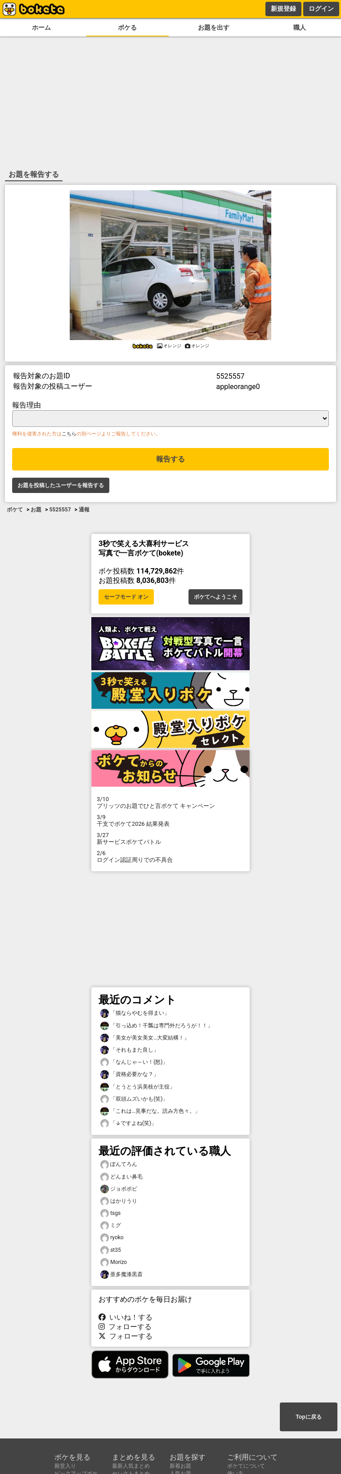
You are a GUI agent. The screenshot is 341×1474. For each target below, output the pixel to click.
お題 (36, 509)
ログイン (321, 8)
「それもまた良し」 (129, 1050)
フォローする (125, 1326)
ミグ (110, 1225)
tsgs (110, 1213)
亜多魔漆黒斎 (121, 1274)
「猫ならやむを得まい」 (135, 1013)
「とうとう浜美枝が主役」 (137, 1087)
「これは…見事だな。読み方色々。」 (150, 1111)
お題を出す (213, 27)
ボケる (127, 27)
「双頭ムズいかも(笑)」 (134, 1099)
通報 (84, 509)
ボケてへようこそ (215, 597)
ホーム (41, 27)
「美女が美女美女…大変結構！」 (144, 1038)
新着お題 (180, 1466)
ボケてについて (246, 1466)
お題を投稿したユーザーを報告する (61, 485)
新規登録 (283, 8)
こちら (69, 434)
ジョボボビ (118, 1189)
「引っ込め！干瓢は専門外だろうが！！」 (156, 1025)
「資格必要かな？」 (129, 1074)
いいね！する (126, 1317)
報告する (170, 459)
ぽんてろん (118, 1164)
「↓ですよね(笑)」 (128, 1123)
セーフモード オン (126, 597)
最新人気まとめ (131, 1466)
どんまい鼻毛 (121, 1177)
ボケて (15, 509)
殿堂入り (65, 1466)
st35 (110, 1250)
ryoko (112, 1237)
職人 (299, 27)
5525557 (60, 509)
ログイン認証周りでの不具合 (170, 856)
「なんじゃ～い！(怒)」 (134, 1062)
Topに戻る (308, 1417)
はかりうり (118, 1201)
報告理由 (26, 405)
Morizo (113, 1262)
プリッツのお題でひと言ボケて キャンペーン (170, 802)
